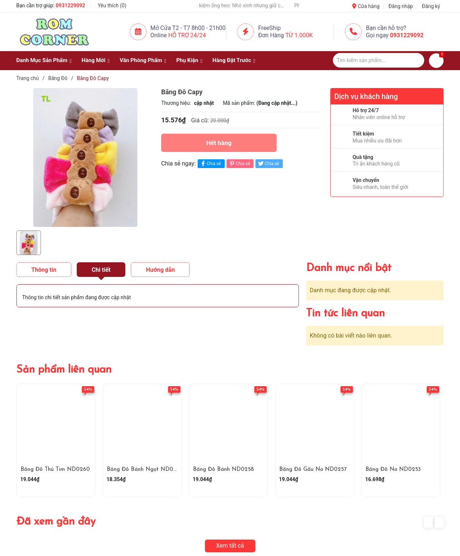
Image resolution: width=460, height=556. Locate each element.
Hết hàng (219, 142)
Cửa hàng (365, 6)
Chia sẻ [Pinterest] (239, 163)
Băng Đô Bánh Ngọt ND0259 (145, 469)
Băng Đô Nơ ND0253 (393, 469)
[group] (85, 157)
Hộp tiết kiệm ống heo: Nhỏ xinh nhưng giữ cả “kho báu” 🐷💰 (240, 5)
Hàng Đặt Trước (232, 60)
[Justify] (415, 60)
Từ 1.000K (299, 35)
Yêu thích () (112, 5)
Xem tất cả (230, 545)
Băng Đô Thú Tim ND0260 (55, 469)
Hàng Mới (93, 60)
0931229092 (70, 5)
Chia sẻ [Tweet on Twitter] (268, 163)
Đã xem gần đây (56, 522)
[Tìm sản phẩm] (378, 60)
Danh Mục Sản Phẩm (42, 60)
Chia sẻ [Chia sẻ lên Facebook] (210, 163)
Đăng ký (431, 6)
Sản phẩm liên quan (63, 370)
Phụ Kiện (187, 60)
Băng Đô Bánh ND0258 (223, 469)
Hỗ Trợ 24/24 (187, 35)
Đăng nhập (400, 6)
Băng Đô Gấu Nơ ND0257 (312, 469)
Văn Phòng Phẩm (140, 60)
